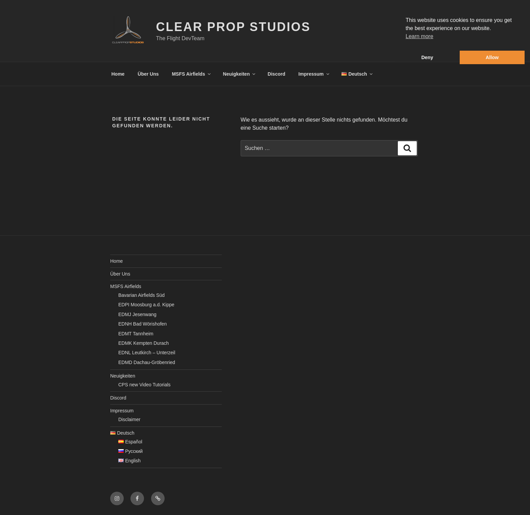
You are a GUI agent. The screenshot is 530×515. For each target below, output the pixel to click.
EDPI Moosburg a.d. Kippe (146, 304)
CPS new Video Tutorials (144, 384)
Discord (276, 74)
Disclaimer (129, 419)
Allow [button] (492, 57)
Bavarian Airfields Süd (141, 295)
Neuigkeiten (239, 74)
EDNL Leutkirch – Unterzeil (146, 352)
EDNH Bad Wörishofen (142, 324)
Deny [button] (427, 57)
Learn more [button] (419, 36)
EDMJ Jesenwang (137, 314)
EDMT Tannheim (135, 333)
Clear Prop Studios (233, 27)
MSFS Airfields (191, 74)
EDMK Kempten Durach (143, 343)
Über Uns (148, 74)
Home (118, 74)
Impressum (314, 74)
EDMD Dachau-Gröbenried (146, 362)
